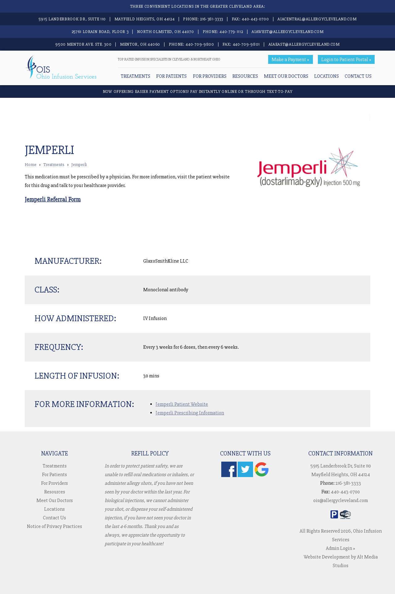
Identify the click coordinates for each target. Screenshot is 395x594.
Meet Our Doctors (286, 76)
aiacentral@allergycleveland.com (316, 19)
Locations (326, 76)
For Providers (210, 76)
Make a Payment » (290, 59)
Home (30, 164)
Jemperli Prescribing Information (190, 413)
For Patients (171, 76)
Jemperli (79, 164)
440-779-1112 (231, 31)
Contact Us (358, 76)
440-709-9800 (199, 44)
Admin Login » (340, 548)
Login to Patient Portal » (346, 59)
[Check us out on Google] (261, 475)
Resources (245, 76)
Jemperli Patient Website (182, 404)
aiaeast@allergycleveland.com (304, 44)
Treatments (135, 76)
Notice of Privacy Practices (54, 526)
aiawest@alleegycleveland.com (287, 31)
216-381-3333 (211, 19)
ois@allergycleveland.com (340, 500)
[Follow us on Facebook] (229, 475)
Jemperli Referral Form (53, 199)
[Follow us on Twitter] (245, 475)
